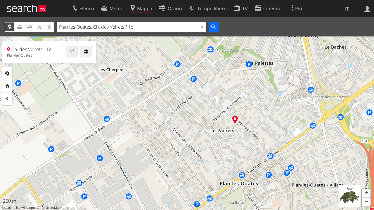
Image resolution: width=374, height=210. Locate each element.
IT (347, 9)
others (67, 208)
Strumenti (7, 99)
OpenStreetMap (49, 208)
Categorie (7, 73)
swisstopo (27, 208)
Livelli (7, 86)
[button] (366, 193)
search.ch (11, 208)
